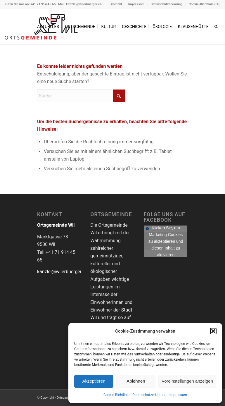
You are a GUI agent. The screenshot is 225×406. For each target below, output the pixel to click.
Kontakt (116, 4)
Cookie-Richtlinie (116, 395)
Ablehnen (136, 381)
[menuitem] (116, 4)
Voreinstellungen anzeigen (187, 381)
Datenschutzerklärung (149, 395)
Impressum (178, 395)
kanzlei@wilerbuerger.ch (84, 4)
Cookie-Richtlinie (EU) (205, 4)
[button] (213, 331)
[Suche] (216, 26)
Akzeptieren (93, 381)
